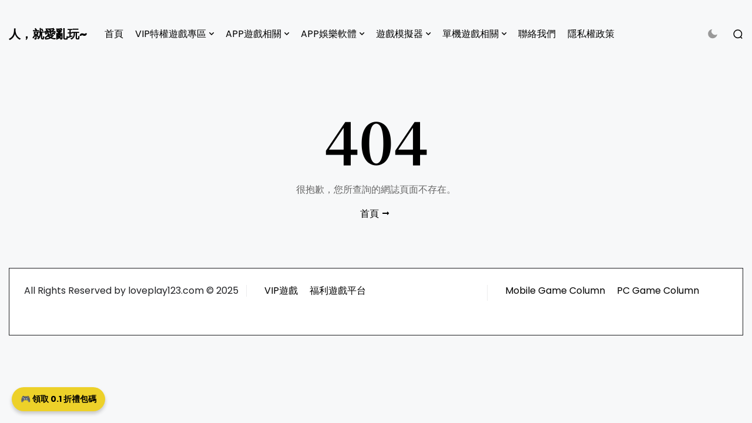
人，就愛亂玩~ (48, 34)
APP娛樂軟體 (329, 34)
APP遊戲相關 (253, 34)
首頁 (114, 34)
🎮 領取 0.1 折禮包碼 (58, 399)
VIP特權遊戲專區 (170, 34)
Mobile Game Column (555, 290)
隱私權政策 (591, 34)
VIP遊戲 (281, 290)
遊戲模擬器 (399, 34)
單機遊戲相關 (470, 34)
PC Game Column (658, 290)
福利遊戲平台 (338, 290)
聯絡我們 (537, 34)
